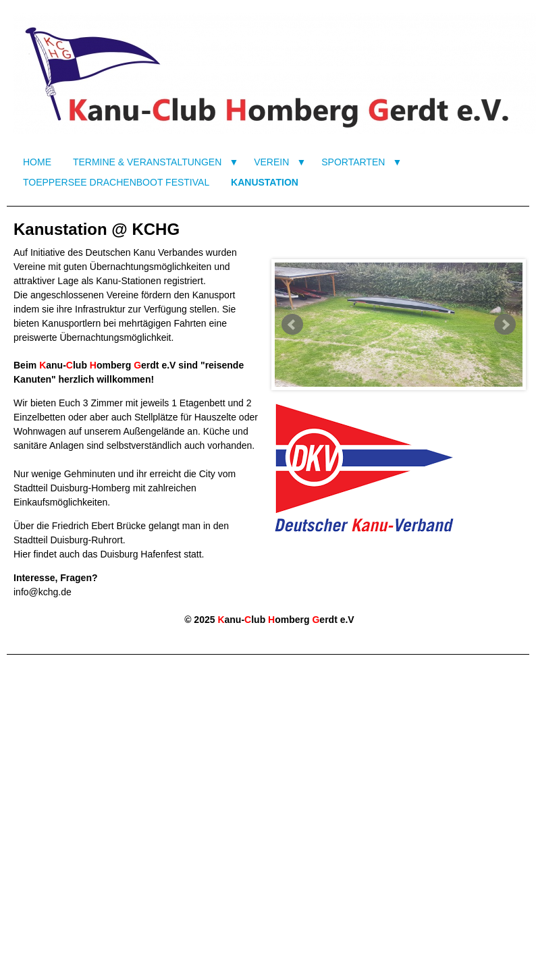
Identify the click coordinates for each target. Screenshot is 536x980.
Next (505, 324)
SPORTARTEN (353, 162)
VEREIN (271, 162)
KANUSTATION (264, 182)
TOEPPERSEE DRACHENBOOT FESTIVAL (116, 182)
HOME (37, 162)
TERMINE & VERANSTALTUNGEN (147, 162)
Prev (292, 324)
